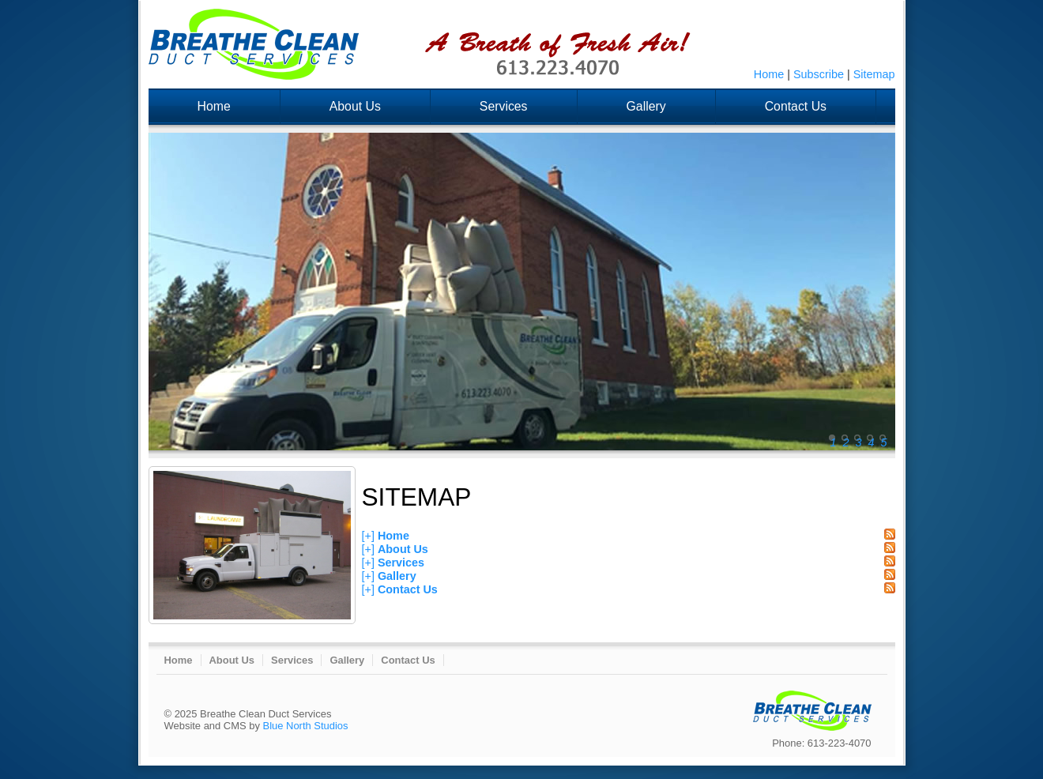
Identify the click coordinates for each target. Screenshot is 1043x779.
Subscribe (818, 74)
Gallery (646, 106)
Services (504, 106)
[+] (368, 535)
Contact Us (795, 106)
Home (769, 74)
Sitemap (874, 74)
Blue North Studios (305, 726)
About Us (355, 106)
